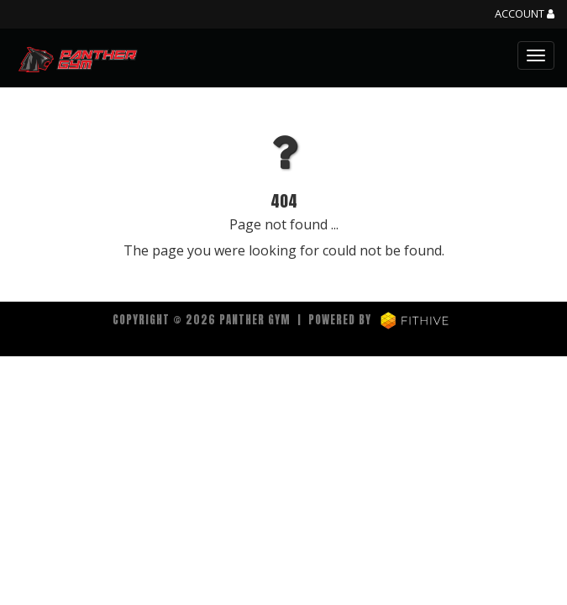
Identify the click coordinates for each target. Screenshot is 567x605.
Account (524, 14)
